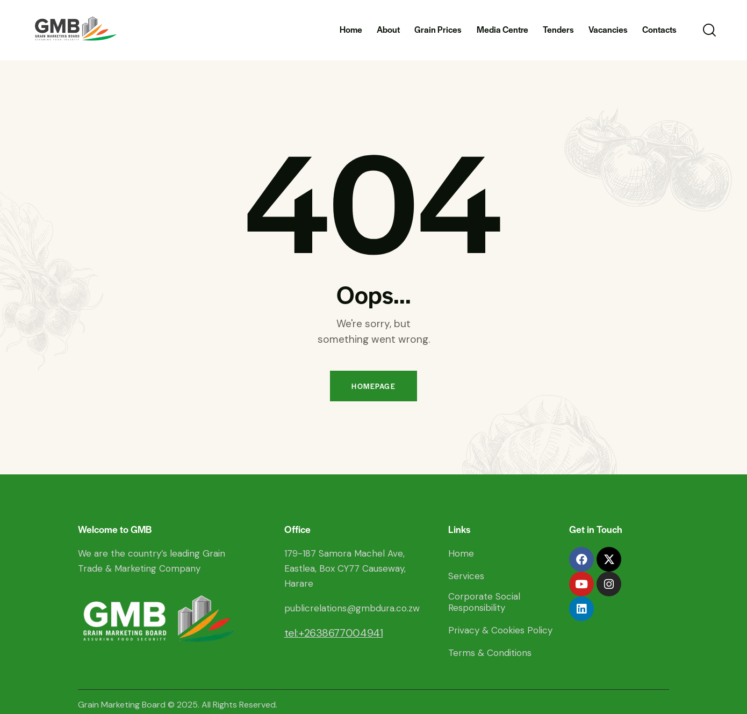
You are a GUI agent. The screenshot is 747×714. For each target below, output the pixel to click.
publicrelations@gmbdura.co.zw (352, 608)
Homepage (373, 386)
